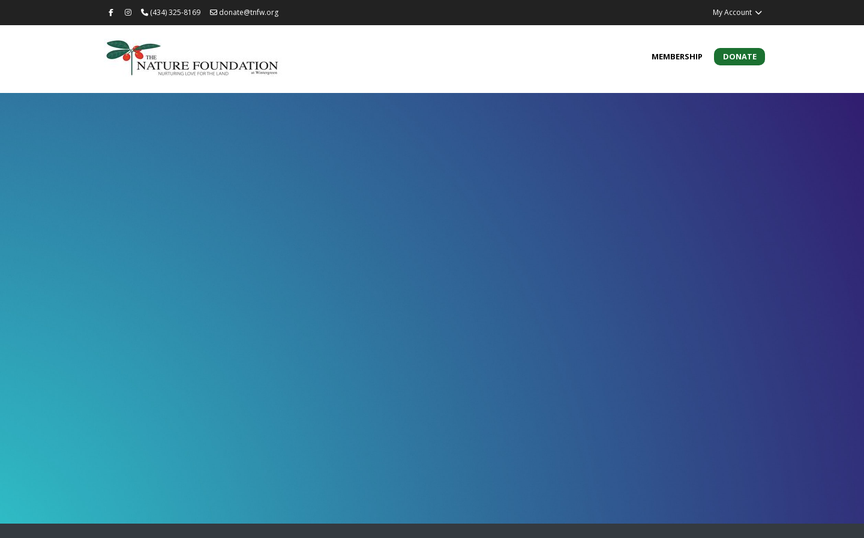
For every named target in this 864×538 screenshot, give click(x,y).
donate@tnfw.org (244, 12)
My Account (738, 12)
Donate (740, 56)
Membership (677, 56)
